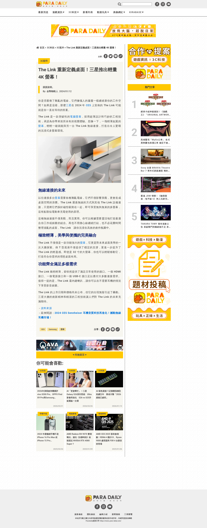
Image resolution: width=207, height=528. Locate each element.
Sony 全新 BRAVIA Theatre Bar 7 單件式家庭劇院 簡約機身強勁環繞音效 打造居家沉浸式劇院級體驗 (155, 170)
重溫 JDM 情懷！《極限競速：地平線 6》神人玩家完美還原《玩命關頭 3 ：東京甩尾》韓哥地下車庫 (155, 198)
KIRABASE (136, 12)
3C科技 (74, 12)
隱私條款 (91, 514)
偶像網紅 (119, 12)
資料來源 (46, 308)
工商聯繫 (128, 514)
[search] (137, 4)
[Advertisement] (103, 44)
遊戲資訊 (58, 12)
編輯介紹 (103, 514)
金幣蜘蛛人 (52, 91)
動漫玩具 (103, 12)
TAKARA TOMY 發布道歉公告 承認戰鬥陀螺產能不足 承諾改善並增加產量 (155, 226)
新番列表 (88, 12)
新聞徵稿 (116, 514)
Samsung (53, 329)
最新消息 (43, 12)
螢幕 (41, 125)
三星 (68, 105)
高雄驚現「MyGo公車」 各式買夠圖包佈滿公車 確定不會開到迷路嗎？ (155, 141)
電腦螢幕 (75, 116)
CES (88, 105)
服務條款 (78, 514)
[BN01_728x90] (79, 349)
